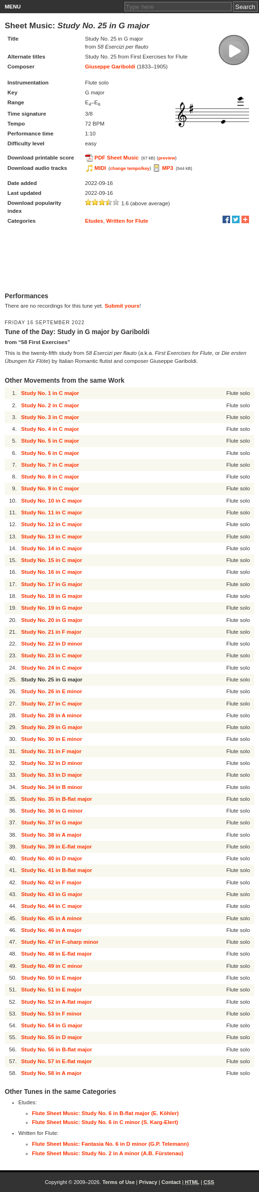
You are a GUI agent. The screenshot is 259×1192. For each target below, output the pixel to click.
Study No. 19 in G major (51, 608)
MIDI (100, 168)
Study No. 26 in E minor (51, 691)
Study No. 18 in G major (51, 596)
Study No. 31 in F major (51, 751)
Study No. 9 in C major (50, 488)
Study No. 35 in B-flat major (56, 799)
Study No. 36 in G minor (51, 811)
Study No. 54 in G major (51, 1025)
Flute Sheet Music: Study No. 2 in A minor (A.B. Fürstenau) (108, 1153)
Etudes (94, 221)
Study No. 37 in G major (51, 822)
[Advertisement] (129, 259)
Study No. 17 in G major (51, 584)
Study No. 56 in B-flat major (56, 1049)
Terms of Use (118, 1182)
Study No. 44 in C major (51, 906)
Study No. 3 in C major (50, 417)
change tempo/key (130, 168)
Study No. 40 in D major (51, 858)
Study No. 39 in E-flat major (56, 846)
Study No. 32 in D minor (51, 763)
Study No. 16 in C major (51, 572)
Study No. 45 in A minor (51, 918)
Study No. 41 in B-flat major (56, 870)
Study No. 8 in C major (50, 476)
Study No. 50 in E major (51, 978)
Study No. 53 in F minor (51, 1013)
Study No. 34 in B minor (51, 787)
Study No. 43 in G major (51, 894)
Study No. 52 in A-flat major (56, 1002)
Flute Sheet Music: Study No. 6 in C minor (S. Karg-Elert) (105, 1122)
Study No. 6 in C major (50, 453)
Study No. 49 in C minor (51, 966)
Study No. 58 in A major (51, 1073)
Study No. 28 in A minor (51, 715)
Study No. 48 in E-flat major (56, 954)
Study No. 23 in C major (51, 655)
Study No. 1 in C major (50, 393)
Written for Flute (127, 221)
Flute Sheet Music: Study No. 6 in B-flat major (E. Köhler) (105, 1113)
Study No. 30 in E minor (51, 739)
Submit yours (122, 306)
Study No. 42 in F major (51, 882)
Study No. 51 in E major (51, 989)
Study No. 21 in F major (51, 632)
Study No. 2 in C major (50, 405)
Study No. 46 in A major (51, 930)
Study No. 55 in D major (51, 1037)
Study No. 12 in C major (51, 524)
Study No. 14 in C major (51, 548)
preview (166, 157)
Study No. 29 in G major (51, 727)
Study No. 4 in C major (50, 429)
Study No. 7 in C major (50, 465)
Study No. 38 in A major (51, 835)
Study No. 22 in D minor (51, 643)
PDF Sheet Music (117, 157)
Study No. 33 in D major (51, 775)
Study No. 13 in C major (51, 536)
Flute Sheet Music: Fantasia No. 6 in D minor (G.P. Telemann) (110, 1144)
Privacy (148, 1182)
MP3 (167, 168)
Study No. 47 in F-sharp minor (59, 942)
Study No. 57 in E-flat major (56, 1061)
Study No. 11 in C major (51, 512)
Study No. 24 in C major (51, 668)
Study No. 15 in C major (51, 560)
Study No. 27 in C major (51, 703)
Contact (171, 1182)
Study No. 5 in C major (50, 441)
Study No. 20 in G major (51, 620)
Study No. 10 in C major (51, 501)
